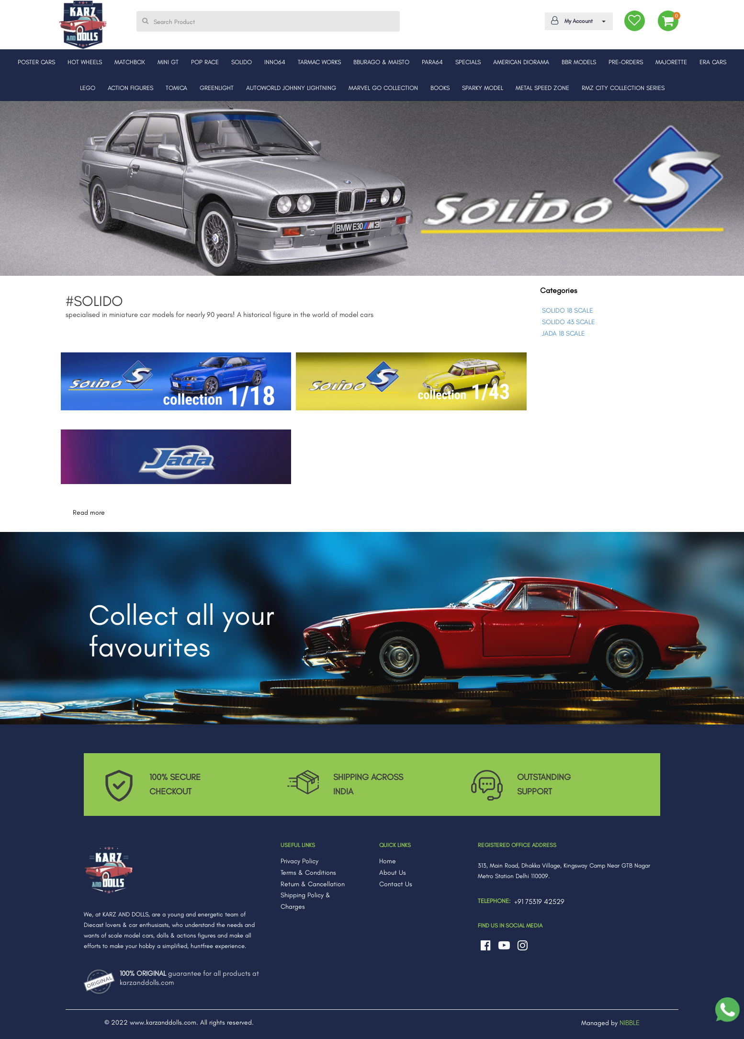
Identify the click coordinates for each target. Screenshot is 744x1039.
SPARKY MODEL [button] (482, 87)
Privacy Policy (299, 861)
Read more (89, 512)
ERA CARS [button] (712, 62)
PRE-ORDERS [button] (626, 62)
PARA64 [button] (432, 62)
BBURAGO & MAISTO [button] (381, 62)
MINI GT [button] (168, 62)
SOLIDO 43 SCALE (568, 322)
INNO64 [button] (274, 62)
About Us (392, 873)
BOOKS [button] (440, 87)
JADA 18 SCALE (563, 333)
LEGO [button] (87, 87)
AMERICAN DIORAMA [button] (521, 62)
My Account (577, 20)
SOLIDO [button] (241, 62)
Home (387, 861)
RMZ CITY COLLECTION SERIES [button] (623, 87)
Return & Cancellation (313, 884)
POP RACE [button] (205, 62)
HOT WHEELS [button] (85, 62)
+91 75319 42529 (539, 901)
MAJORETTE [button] (671, 62)
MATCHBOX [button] (129, 62)
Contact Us (395, 884)
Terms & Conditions (308, 873)
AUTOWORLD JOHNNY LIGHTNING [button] (291, 87)
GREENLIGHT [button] (217, 87)
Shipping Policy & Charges (305, 901)
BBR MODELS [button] (579, 62)
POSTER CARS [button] (36, 62)
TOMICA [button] (176, 87)
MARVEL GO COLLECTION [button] (383, 87)
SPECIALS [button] (468, 62)
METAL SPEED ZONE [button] (542, 87)
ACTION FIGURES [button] (130, 87)
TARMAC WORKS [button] (319, 62)
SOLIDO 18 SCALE (567, 310)
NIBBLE (630, 1022)
